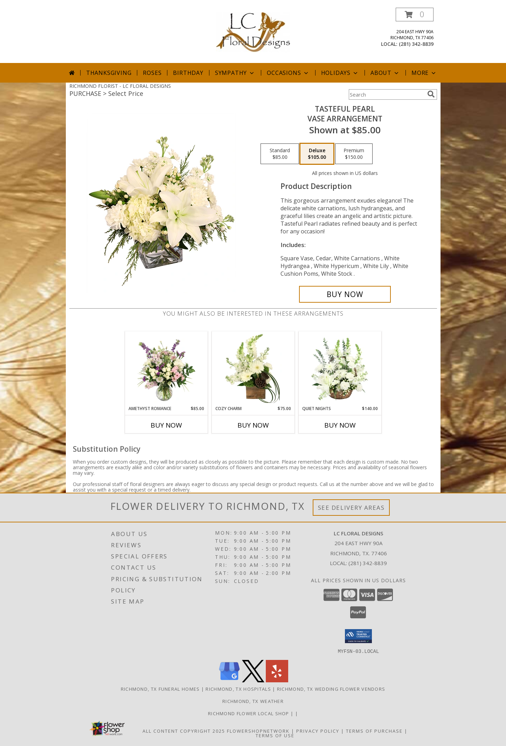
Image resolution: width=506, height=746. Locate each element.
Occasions (288, 73)
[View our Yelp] (277, 680)
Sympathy (235, 73)
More (424, 73)
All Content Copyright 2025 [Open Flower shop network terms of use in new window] (184, 730)
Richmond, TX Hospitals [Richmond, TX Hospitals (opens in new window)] (238, 688)
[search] (431, 94)
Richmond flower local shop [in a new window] (249, 713)
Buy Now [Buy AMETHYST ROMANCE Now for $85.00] (166, 425)
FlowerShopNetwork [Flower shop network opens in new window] (258, 730)
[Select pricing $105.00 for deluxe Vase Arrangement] (316, 154)
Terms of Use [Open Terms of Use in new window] (275, 735)
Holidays (340, 73)
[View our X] (253, 680)
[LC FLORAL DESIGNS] (253, 31)
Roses (152, 73)
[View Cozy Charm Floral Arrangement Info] (253, 368)
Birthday (188, 73)
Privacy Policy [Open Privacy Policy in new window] (317, 730)
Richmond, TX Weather (253, 701)
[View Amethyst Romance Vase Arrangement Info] (166, 368)
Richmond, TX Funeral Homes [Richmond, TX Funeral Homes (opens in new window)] (160, 688)
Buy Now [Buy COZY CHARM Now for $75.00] (253, 425)
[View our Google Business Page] (229, 680)
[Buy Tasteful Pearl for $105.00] (345, 294)
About (385, 73)
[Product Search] (386, 94)
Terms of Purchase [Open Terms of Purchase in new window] (374, 730)
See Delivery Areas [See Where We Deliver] (351, 508)
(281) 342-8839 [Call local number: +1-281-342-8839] (416, 44)
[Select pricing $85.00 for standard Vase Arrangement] (280, 154)
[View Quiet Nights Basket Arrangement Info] (340, 368)
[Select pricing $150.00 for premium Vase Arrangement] (353, 154)
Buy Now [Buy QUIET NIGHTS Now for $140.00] (340, 425)
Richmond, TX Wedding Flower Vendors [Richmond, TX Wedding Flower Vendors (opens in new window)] (331, 688)
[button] (415, 14)
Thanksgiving (109, 73)
